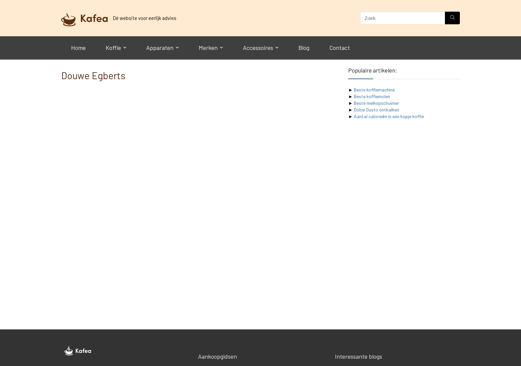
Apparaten (159, 47)
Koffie (113, 47)
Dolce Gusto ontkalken (376, 109)
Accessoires (258, 47)
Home (78, 47)
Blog (303, 47)
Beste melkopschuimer (376, 103)
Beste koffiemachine (374, 89)
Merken (208, 47)
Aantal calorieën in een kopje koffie (389, 116)
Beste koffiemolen (372, 96)
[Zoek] (452, 18)
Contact (339, 47)
